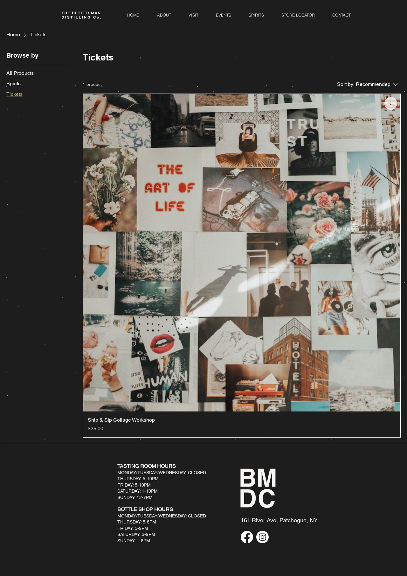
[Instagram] (262, 537)
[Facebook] (247, 537)
